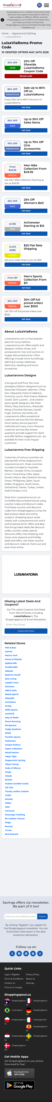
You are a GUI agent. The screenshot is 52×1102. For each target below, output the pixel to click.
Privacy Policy (32, 974)
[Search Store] (39, 5)
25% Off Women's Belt (34, 201)
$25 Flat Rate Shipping (33, 247)
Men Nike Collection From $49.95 (35, 169)
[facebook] (19, 953)
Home (5, 33)
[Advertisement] (26, 868)
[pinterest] (33, 953)
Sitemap (30, 983)
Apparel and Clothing (24, 33)
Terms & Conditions (13, 979)
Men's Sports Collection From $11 (35, 280)
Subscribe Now (26, 631)
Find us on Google (13, 987)
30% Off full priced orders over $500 (33, 303)
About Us (30, 979)
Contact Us (9, 983)
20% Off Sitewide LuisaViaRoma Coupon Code (34, 66)
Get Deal (26, 107)
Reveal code (26, 76)
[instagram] (40, 953)
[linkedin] (26, 953)
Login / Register (12, 974)
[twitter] (12, 953)
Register (42, 916)
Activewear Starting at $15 (34, 224)
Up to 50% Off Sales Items (33, 120)
